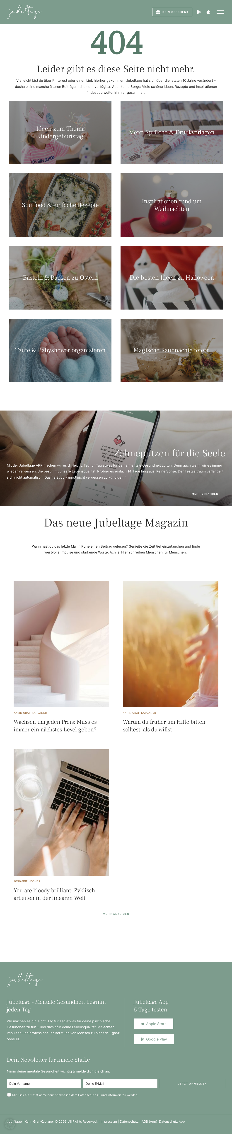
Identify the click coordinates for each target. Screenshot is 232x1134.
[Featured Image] (61, 644)
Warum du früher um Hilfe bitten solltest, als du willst (164, 725)
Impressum (109, 1121)
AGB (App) (150, 1121)
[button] (172, 12)
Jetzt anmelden (192, 1083)
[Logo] (24, 12)
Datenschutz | (131, 1121)
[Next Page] (116, 914)
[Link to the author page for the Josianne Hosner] (27, 881)
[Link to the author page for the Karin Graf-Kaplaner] (30, 713)
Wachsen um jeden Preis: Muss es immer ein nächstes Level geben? (55, 725)
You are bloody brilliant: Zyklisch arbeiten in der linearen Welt (54, 894)
